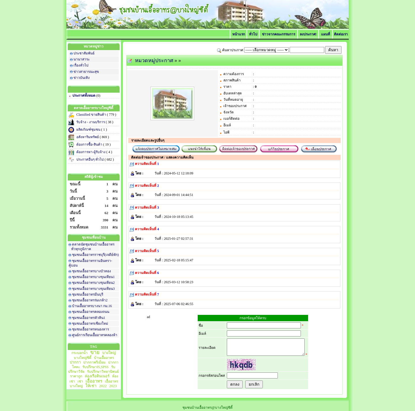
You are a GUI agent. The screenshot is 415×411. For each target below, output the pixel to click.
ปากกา (75, 362)
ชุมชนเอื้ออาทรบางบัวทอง (91, 271)
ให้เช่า (91, 386)
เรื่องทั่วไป (80, 65)
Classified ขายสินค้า (91, 115)
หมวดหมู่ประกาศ (154, 60)
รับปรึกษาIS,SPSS (95, 367)
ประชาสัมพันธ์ (84, 53)
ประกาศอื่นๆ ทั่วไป (90, 159)
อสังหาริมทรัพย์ (88, 137)
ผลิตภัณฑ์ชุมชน (88, 130)
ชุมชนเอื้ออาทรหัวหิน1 (88, 318)
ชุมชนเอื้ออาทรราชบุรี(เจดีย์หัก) (95, 255)
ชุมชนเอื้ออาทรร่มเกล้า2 (89, 300)
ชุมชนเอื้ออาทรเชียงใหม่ (90, 323)
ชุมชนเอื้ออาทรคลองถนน (90, 312)
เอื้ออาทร (94, 381)
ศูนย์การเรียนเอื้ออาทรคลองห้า (94, 335)
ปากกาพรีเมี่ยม (94, 362)
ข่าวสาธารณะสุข (86, 72)
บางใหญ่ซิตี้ (82, 358)
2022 (103, 386)
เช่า (80, 381)
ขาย (95, 352)
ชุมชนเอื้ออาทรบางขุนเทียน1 (93, 277)
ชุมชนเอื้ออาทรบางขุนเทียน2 (93, 283)
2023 (113, 386)
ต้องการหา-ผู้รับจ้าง (91, 152)
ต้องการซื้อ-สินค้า (89, 144)
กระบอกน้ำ (79, 353)
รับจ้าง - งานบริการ (91, 122)
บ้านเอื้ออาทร (104, 358)
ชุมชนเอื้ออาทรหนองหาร (90, 329)
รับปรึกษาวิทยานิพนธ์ (103, 372)
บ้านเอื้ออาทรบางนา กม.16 (92, 306)
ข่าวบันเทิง (81, 78)
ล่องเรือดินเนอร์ (97, 376)
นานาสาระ (81, 59)
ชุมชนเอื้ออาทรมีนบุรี (87, 294)
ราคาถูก (76, 376)
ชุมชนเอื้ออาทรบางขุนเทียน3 (93, 289)
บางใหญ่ (109, 353)
